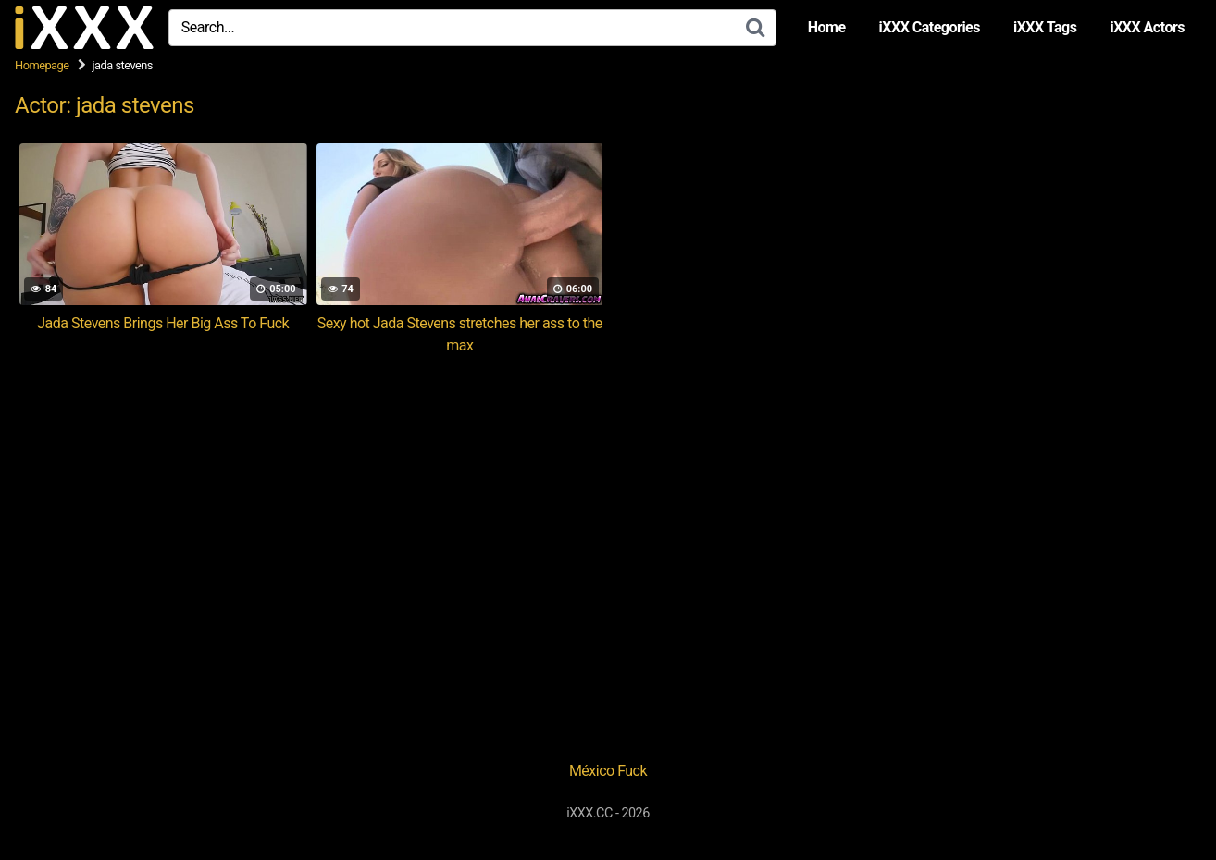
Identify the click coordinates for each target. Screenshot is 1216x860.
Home (827, 27)
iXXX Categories (929, 27)
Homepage (42, 65)
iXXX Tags (1044, 27)
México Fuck (608, 771)
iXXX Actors (1147, 27)
